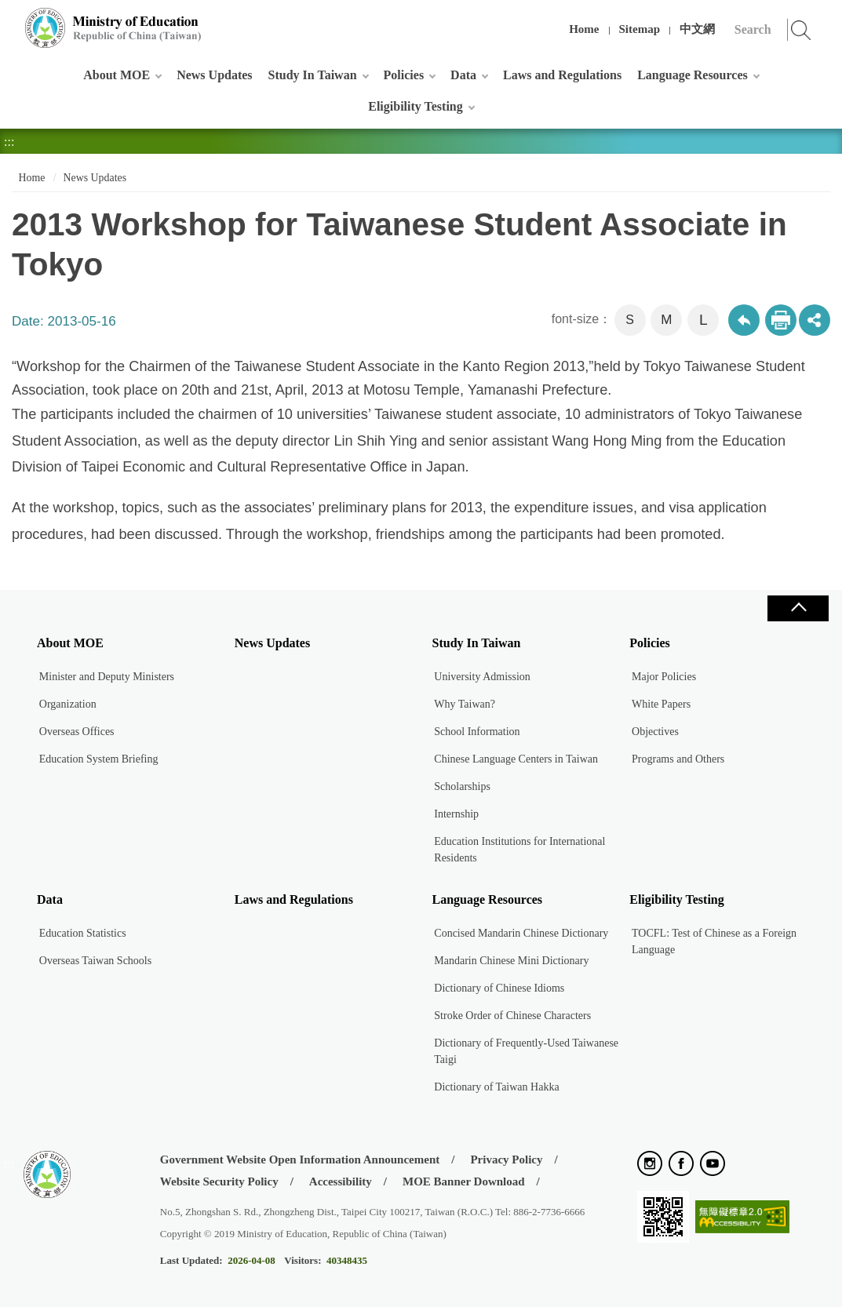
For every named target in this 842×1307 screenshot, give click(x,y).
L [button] (703, 319)
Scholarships (462, 786)
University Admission (482, 677)
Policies (404, 75)
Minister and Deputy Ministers (106, 677)
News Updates (214, 75)
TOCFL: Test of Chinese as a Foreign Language (714, 941)
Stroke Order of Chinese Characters (512, 1015)
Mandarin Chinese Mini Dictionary (511, 961)
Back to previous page (744, 320)
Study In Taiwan (312, 75)
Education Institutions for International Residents (519, 850)
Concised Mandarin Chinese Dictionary (521, 933)
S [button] (629, 319)
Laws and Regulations (562, 75)
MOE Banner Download (464, 1181)
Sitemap (640, 29)
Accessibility (340, 1181)
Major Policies (664, 677)
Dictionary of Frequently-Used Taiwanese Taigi (526, 1051)
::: (9, 19)
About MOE (116, 75)
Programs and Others (678, 759)
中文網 (697, 29)
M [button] (666, 319)
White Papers (661, 704)
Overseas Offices (77, 731)
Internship (456, 814)
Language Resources (692, 75)
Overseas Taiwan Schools (95, 961)
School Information (476, 731)
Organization (68, 704)
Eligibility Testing (415, 106)
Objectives (655, 731)
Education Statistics (82, 933)
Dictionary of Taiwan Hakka (496, 1087)
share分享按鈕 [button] (814, 320)
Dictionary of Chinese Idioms (499, 988)
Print (780, 320)
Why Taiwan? (464, 704)
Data (463, 75)
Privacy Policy (506, 1159)
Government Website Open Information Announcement (299, 1159)
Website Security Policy (219, 1181)
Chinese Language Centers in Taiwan (516, 759)
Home (584, 29)
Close (798, 608)
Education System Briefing (99, 759)
